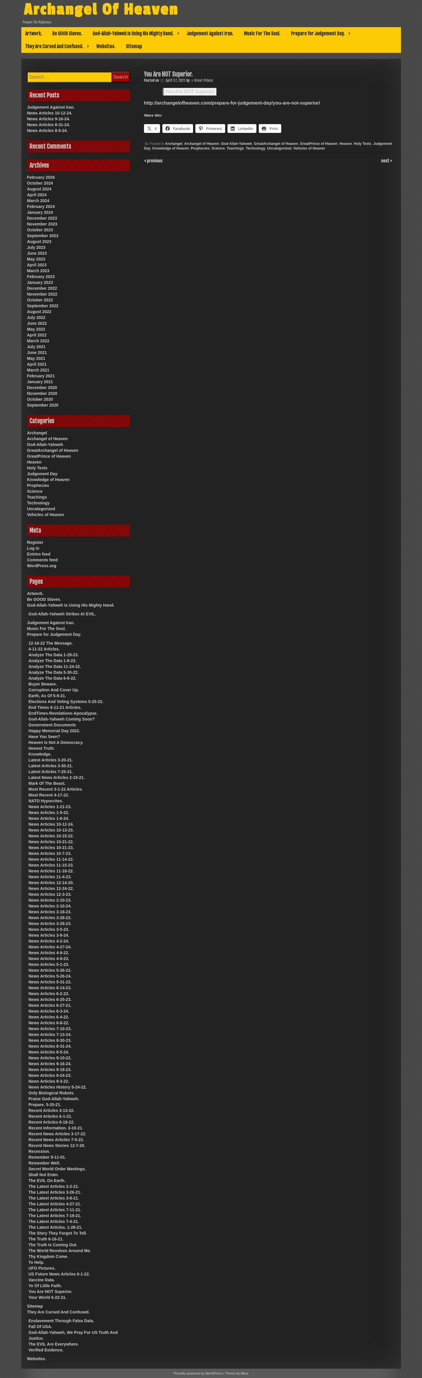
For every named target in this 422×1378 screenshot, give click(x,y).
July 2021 (36, 346)
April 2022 (37, 335)
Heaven (345, 144)
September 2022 (42, 305)
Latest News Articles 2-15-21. (57, 777)
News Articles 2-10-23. (50, 900)
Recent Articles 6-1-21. (50, 1116)
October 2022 (40, 300)
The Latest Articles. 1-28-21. (56, 1227)
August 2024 (39, 189)
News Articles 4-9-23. (49, 958)
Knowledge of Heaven (170, 148)
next (385, 160)
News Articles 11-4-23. (50, 876)
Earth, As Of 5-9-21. (47, 695)
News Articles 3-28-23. (50, 923)
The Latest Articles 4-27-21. (55, 1204)
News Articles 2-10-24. (50, 906)
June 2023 (37, 253)
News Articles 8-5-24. (47, 130)
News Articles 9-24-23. (50, 1075)
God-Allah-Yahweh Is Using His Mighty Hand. (133, 34)
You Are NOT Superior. (190, 91)
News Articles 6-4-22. (49, 1017)
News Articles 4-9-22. (49, 952)
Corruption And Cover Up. (54, 690)
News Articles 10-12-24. (49, 113)
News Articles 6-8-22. (49, 1023)
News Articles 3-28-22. (50, 917)
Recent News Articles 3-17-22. (57, 1133)
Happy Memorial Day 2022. (54, 730)
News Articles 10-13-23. (51, 830)
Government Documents (52, 725)
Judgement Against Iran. (210, 34)
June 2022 (37, 323)
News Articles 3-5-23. (49, 929)
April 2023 (37, 265)
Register (35, 542)
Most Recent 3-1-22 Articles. (56, 789)
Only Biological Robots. (52, 1093)
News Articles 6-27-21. (50, 1005)
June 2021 (37, 352)
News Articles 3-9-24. (49, 935)
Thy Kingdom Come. (48, 1256)
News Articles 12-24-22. (51, 888)
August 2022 (39, 311)
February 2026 (41, 177)
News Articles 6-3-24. (49, 1011)
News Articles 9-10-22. (50, 1058)
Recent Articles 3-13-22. (51, 1110)
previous (154, 160)
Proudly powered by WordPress (198, 1373)
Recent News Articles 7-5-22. (56, 1139)
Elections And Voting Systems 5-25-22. (66, 701)
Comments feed (42, 560)
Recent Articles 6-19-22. (51, 1122)
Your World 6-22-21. (48, 1297)
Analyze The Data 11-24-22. (55, 666)
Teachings (235, 148)
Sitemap (134, 46)
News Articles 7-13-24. (50, 1034)
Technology (255, 148)
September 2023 (42, 235)
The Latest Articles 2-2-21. (54, 1186)
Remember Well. (44, 1163)
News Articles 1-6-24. (49, 818)
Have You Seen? (44, 736)
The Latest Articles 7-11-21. (55, 1209)
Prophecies (200, 148)
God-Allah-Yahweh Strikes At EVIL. (62, 614)
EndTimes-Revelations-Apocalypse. (63, 713)
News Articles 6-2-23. (49, 993)
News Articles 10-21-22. (51, 841)
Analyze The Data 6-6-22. (53, 678)
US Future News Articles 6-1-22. (59, 1274)
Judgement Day (42, 473)
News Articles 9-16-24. (48, 119)
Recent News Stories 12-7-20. (57, 1145)
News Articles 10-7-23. (50, 853)
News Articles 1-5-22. (49, 812)
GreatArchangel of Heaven (276, 144)
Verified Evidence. (46, 1350)
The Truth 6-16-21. (46, 1239)
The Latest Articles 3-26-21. (55, 1192)
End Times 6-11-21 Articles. (55, 707)
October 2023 (40, 230)
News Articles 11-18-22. (51, 871)
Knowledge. (40, 754)
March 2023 (38, 270)
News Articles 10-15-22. (51, 836)
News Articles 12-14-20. (51, 882)
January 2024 (40, 212)
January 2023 (40, 282)
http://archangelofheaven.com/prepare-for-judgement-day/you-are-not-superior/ (232, 102)
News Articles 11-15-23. (51, 865)
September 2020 (42, 405)
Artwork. (33, 34)
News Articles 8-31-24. (48, 124)
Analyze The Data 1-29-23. (54, 654)
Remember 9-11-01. (47, 1157)
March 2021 (38, 370)
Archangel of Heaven (201, 144)
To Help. (36, 1262)
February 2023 (41, 276)
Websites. (105, 46)
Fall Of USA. (40, 1326)
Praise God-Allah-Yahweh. (54, 1098)
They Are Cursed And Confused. (54, 46)
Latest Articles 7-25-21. (51, 771)
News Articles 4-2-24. (49, 941)
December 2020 (42, 387)
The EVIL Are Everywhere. (54, 1344)
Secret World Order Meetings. (57, 1169)
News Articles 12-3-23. (50, 894)
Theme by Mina (236, 1373)
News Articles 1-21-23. (50, 806)
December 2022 (42, 288)
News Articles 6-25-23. (50, 999)
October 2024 (40, 183)
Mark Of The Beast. (47, 783)
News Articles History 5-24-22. (58, 1087)
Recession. (39, 1151)
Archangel (173, 144)
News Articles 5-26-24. (50, 976)
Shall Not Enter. (44, 1174)
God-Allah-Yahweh (236, 144)
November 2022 (42, 294)
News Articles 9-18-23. (50, 1069)
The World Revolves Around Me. (60, 1250)
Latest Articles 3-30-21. (51, 765)
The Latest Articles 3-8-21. (54, 1198)
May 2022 (36, 329)
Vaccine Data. (42, 1280)
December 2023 (42, 218)
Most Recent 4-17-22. (49, 795)
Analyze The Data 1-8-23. (53, 660)
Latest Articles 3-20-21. (51, 760)
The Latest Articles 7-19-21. (55, 1215)
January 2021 (40, 381)
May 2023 (36, 259)
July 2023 (36, 247)
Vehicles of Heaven (309, 148)
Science (218, 148)
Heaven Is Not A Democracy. (56, 742)
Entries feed (39, 554)
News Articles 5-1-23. (49, 964)
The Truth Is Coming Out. (53, 1244)
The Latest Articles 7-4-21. (54, 1221)
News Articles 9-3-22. (49, 1081)
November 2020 (42, 393)
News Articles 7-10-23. (50, 1028)
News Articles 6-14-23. (50, 987)
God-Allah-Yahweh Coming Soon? (62, 719)
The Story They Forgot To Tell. (58, 1233)
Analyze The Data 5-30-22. (54, 672)
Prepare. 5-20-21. (45, 1104)
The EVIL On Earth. (47, 1180)
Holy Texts (362, 144)
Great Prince (203, 80)
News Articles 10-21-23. (51, 847)
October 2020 (40, 399)
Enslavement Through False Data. (61, 1320)
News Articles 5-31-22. (50, 982)
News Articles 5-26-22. (50, 970)
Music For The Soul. (262, 34)
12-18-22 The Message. (51, 643)
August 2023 (39, 241)
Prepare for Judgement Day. (318, 34)
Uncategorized (279, 148)
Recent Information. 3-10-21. (56, 1128)
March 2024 (38, 200)
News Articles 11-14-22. (51, 859)
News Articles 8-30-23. (50, 1040)
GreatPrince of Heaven (319, 144)
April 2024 (37, 194)
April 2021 (37, 364)
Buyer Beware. (43, 684)
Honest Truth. (42, 748)
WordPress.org (41, 565)
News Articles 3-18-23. (50, 912)
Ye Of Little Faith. (45, 1285)
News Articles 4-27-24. (50, 947)
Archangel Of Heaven (102, 9)
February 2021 (41, 376)
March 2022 (38, 341)
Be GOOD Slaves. (67, 34)
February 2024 (41, 206)
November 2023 (42, 224)
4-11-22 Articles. (44, 649)
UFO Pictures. (42, 1268)
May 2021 (36, 358)
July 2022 (36, 317)
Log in (33, 548)
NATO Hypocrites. (46, 801)
